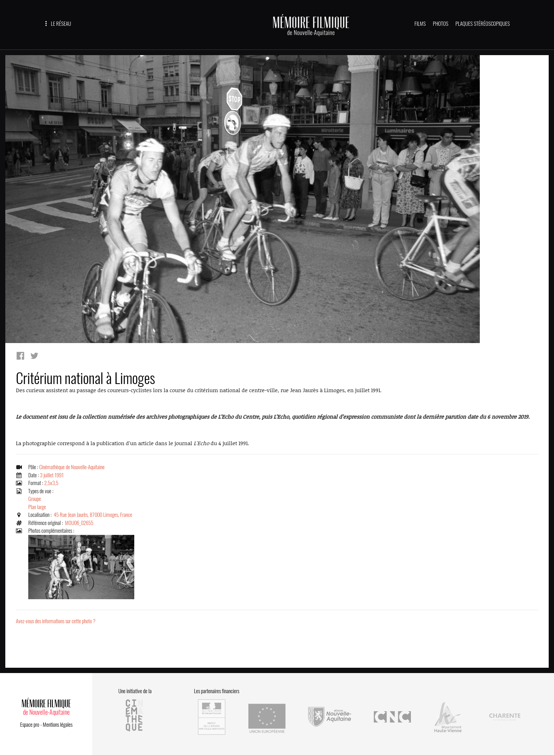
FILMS (420, 23)
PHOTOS (440, 23)
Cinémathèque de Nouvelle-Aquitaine (72, 467)
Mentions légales (57, 724)
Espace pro (29, 724)
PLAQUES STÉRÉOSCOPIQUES (482, 23)
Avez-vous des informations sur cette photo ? (55, 621)
